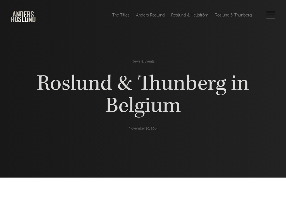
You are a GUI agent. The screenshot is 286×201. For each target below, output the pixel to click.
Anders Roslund (150, 15)
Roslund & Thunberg (233, 15)
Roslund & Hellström (189, 15)
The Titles (121, 15)
